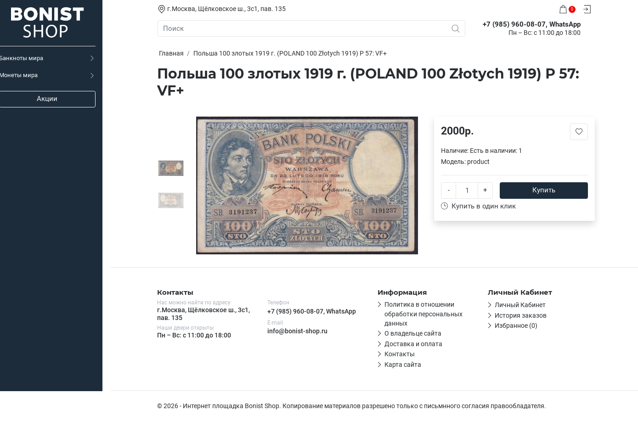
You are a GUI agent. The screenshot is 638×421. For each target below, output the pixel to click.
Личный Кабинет (520, 305)
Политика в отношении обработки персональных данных (424, 314)
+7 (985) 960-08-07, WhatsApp (312, 311)
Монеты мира (26, 75)
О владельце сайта (413, 333)
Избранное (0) (516, 325)
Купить (544, 190)
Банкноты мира (29, 58)
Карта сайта (403, 364)
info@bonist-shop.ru (298, 331)
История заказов (521, 315)
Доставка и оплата (414, 344)
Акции (55, 99)
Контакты (400, 354)
